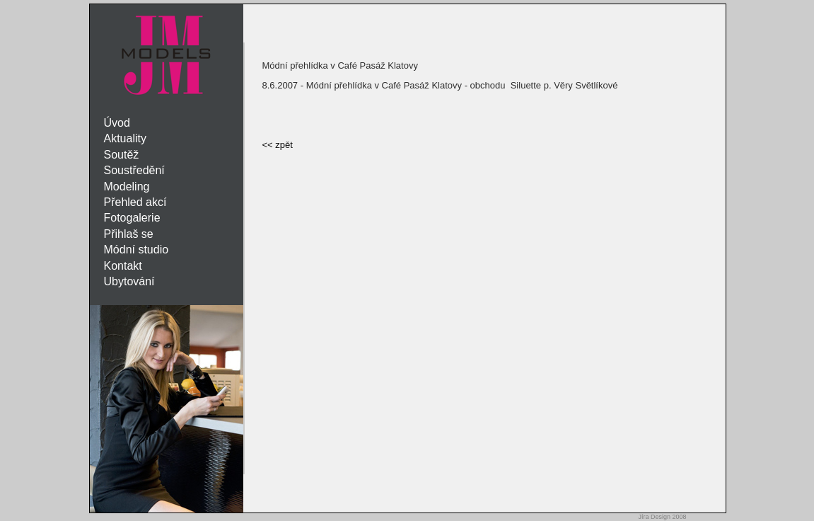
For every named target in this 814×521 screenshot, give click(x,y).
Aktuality (125, 138)
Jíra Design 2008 (662, 516)
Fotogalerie (132, 218)
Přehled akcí (135, 202)
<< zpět (277, 144)
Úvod (117, 123)
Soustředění (134, 170)
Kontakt (123, 266)
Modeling (127, 187)
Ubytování (129, 281)
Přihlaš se (128, 234)
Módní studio (136, 250)
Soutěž (121, 155)
